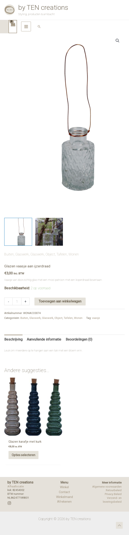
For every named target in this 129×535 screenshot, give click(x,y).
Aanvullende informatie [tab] (44, 352)
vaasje (96, 330)
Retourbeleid (114, 488)
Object (50, 266)
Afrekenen (64, 500)
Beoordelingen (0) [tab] (79, 352)
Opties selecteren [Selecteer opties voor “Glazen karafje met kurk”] (19, 451)
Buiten (9, 266)
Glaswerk (22, 266)
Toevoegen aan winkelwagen (60, 314)
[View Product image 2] (49, 244)
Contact (64, 490)
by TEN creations (58, 14)
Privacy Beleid (113, 492)
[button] (123, 39)
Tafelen (62, 266)
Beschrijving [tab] (13, 352)
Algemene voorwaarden (107, 484)
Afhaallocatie (15, 484)
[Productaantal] (16, 314)
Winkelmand (64, 495)
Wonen (73, 266)
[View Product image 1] (18, 244)
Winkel (64, 485)
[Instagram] (9, 501)
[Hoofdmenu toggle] (110, 39)
